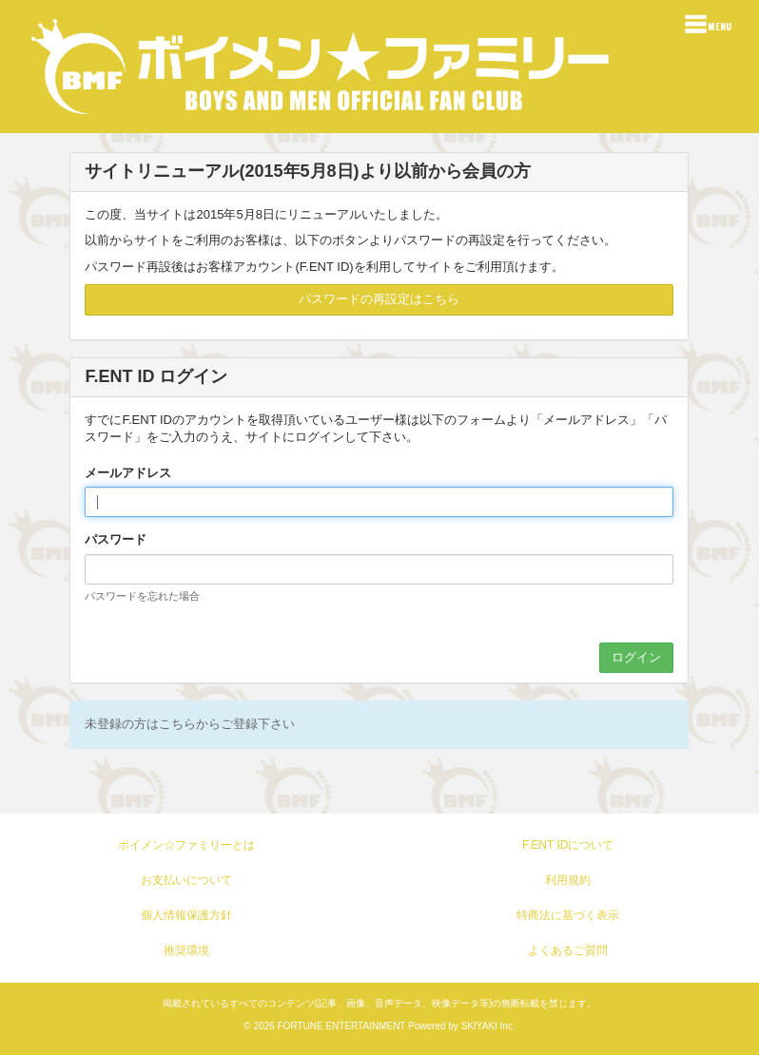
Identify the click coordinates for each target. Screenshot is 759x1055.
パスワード (115, 539)
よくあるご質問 (568, 950)
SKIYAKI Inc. (488, 1026)
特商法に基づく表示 (567, 915)
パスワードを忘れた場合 (142, 596)
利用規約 (568, 880)
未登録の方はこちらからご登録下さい (190, 724)
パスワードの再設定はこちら (379, 299)
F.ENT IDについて (567, 845)
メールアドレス (128, 473)
